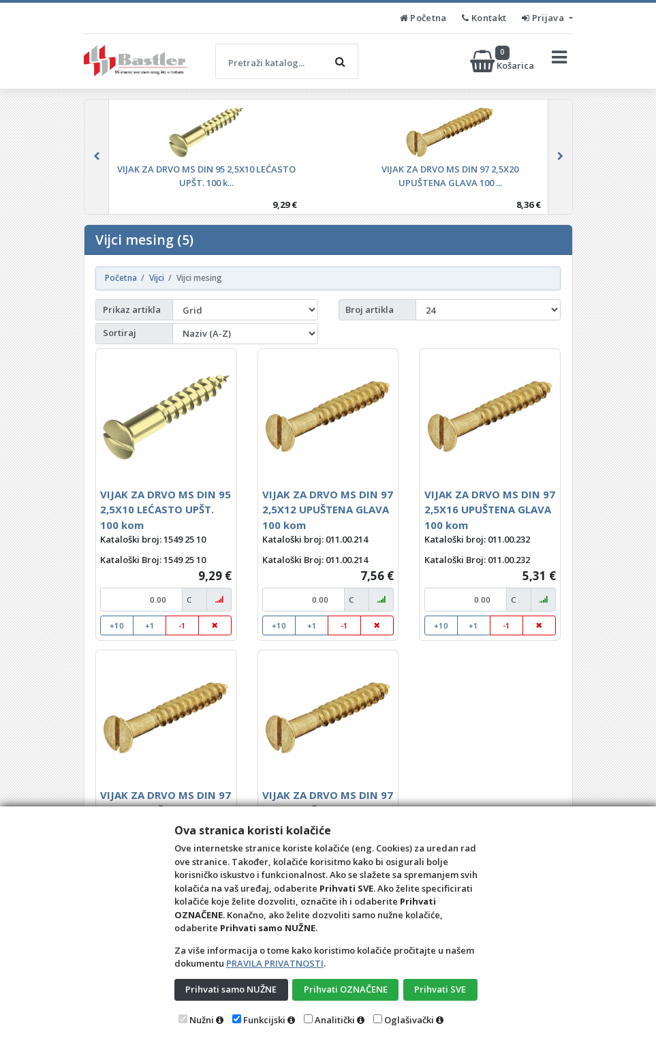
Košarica (503, 61)
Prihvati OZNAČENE (346, 989)
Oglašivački (409, 1020)
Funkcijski (264, 1020)
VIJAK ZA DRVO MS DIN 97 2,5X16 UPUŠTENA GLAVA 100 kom (489, 509)
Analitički (335, 1020)
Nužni (201, 1020)
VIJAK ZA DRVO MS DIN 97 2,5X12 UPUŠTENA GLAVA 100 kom (327, 509)
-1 (182, 625)
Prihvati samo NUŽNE (231, 989)
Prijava (544, 18)
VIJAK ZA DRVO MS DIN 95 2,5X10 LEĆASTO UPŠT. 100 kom (165, 509)
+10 (117, 625)
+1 (150, 625)
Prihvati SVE (440, 989)
